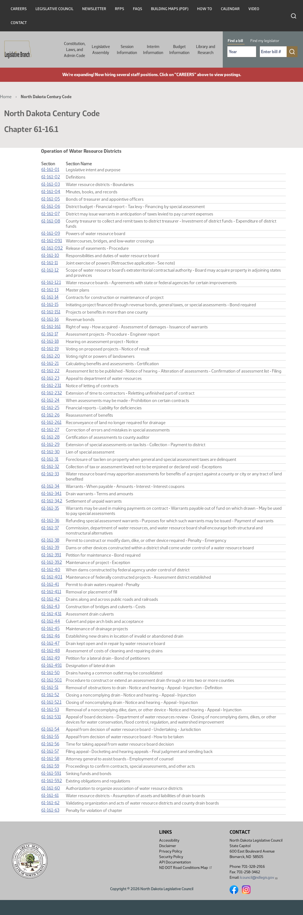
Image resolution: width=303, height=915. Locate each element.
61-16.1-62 (50, 802)
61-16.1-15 (49, 304)
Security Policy (171, 856)
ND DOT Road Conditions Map (186, 867)
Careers (19, 9)
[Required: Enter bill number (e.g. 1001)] (273, 51)
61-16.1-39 (50, 547)
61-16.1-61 (50, 795)
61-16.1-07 (50, 213)
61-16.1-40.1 (51, 577)
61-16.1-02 (50, 176)
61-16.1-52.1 (51, 702)
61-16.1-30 (50, 451)
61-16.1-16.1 (51, 326)
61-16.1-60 (50, 788)
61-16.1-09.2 (52, 248)
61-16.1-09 (50, 233)
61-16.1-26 (50, 415)
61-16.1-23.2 (51, 392)
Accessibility (169, 840)
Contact (19, 22)
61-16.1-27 (50, 429)
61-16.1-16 (50, 319)
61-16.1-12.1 (51, 282)
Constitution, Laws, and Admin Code (74, 49)
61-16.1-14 (50, 297)
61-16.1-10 (50, 255)
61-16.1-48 (50, 650)
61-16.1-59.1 (51, 773)
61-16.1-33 (50, 473)
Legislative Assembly (101, 49)
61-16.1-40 (50, 569)
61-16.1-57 (50, 751)
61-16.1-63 (50, 810)
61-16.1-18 (50, 341)
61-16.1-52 (50, 694)
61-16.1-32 (50, 466)
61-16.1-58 (50, 758)
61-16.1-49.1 (51, 665)
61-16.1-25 (50, 407)
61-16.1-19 (50, 348)
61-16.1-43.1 (51, 613)
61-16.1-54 (50, 729)
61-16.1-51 (49, 687)
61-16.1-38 (50, 540)
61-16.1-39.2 (51, 562)
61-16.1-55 (50, 736)
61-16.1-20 (50, 356)
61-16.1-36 (50, 520)
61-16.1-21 (50, 363)
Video (253, 9)
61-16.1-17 (49, 334)
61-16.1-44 (50, 621)
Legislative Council (54, 9)
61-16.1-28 (50, 437)
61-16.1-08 (50, 221)
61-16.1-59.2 (51, 780)
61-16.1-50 (50, 672)
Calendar (230, 9)
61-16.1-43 (50, 606)
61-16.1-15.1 (50, 311)
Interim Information (153, 49)
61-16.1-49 (50, 658)
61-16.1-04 (50, 191)
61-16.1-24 (50, 400)
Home (5, 96)
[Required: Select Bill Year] (241, 51)
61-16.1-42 (50, 599)
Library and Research (205, 49)
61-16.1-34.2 (51, 500)
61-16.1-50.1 (51, 680)
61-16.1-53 (50, 709)
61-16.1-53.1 (51, 716)
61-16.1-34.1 (51, 493)
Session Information (127, 49)
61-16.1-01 (50, 169)
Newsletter (94, 9)
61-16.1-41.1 (51, 591)
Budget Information (179, 49)
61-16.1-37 (50, 527)
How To (204, 9)
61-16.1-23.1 (51, 385)
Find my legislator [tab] (264, 40)
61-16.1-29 (50, 444)
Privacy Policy (170, 851)
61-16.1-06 (50, 206)
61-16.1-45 (50, 628)
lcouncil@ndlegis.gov (259, 877)
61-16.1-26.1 (51, 422)
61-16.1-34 (50, 486)
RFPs (119, 9)
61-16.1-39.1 (51, 554)
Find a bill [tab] (235, 40)
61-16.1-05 (50, 199)
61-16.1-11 (49, 262)
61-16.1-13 (49, 289)
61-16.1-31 (49, 459)
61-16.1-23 (50, 378)
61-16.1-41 (50, 584)
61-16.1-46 (50, 635)
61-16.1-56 (50, 743)
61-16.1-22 (50, 370)
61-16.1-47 (50, 643)
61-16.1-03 (50, 184)
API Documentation (175, 862)
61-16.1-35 (50, 508)
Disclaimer (167, 846)
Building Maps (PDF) (169, 9)
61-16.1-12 (50, 270)
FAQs (137, 9)
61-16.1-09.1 (51, 240)
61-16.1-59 (50, 766)
